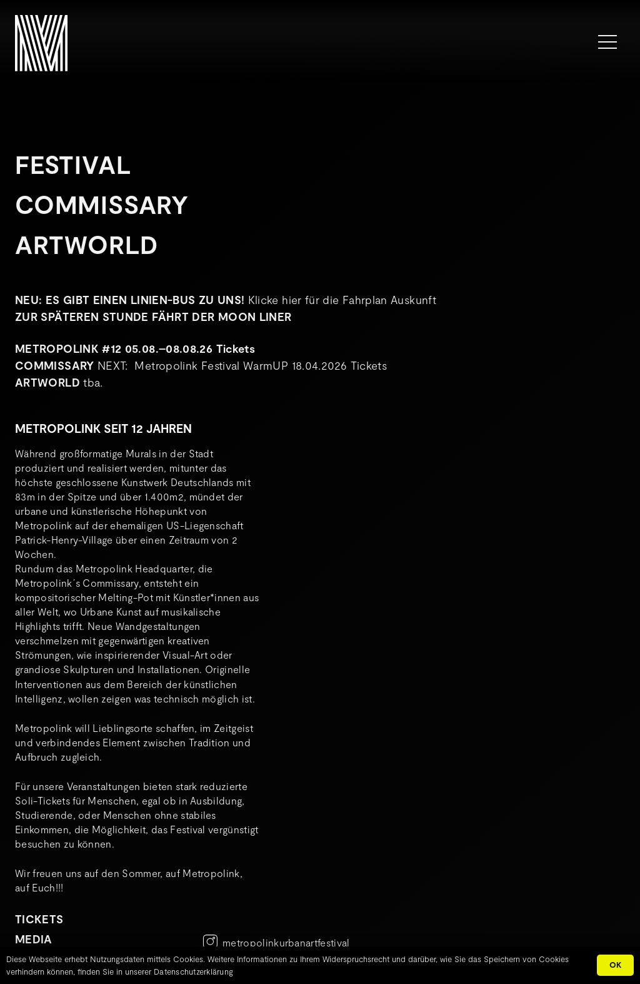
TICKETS (39, 919)
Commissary (102, 204)
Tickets (236, 348)
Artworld (86, 244)
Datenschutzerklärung (193, 971)
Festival (73, 164)
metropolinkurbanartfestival (286, 942)
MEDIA (33, 939)
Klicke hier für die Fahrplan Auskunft (342, 300)
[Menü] (607, 42)
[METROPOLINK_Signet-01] (41, 43)
